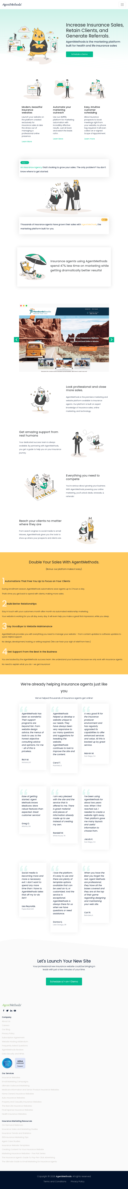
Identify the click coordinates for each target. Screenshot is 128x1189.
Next (111, 339)
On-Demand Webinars (12, 1125)
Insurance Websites (11, 1077)
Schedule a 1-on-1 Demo (64, 981)
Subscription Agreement (13, 1037)
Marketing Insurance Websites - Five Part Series (23, 1153)
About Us (6, 1021)
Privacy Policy (8, 1033)
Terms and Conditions (55, 1181)
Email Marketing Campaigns (15, 1081)
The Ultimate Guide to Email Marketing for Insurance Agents (29, 1161)
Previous (16, 339)
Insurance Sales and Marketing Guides (20, 1129)
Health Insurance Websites (14, 1114)
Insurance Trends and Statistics (16, 1133)
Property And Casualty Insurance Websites (22, 1102)
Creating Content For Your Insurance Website (23, 1149)
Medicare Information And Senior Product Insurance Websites (30, 1089)
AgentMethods (64, 1176)
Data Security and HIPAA (13, 1053)
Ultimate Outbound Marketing (15, 1085)
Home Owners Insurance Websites (18, 1093)
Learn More (27, 141)
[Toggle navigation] (122, 4)
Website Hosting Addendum (15, 1041)
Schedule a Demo (79, 54)
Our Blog (6, 1029)
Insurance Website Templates (16, 1145)
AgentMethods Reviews (12, 1049)
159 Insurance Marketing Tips (15, 1137)
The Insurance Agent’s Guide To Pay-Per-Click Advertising (28, 1157)
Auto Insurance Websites (13, 1097)
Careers (5, 1025)
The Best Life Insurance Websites (17, 1106)
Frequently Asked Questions (15, 1045)
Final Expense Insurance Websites (17, 1110)
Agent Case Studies (11, 1141)
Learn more (89, 138)
